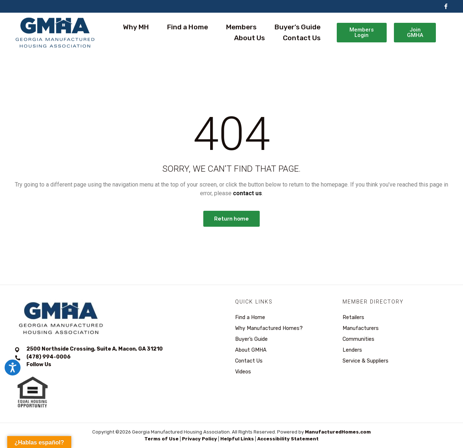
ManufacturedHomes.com (338, 432)
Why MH (136, 27)
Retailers (353, 317)
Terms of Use (161, 438)
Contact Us (301, 38)
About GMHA (251, 350)
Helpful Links (237, 438)
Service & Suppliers (365, 361)
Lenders (352, 350)
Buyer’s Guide (297, 27)
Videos (243, 372)
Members (241, 27)
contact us (247, 193)
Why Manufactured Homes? (269, 328)
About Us (249, 38)
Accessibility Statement (288, 438)
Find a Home (187, 27)
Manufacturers (361, 328)
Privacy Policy (199, 438)
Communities (358, 339)
